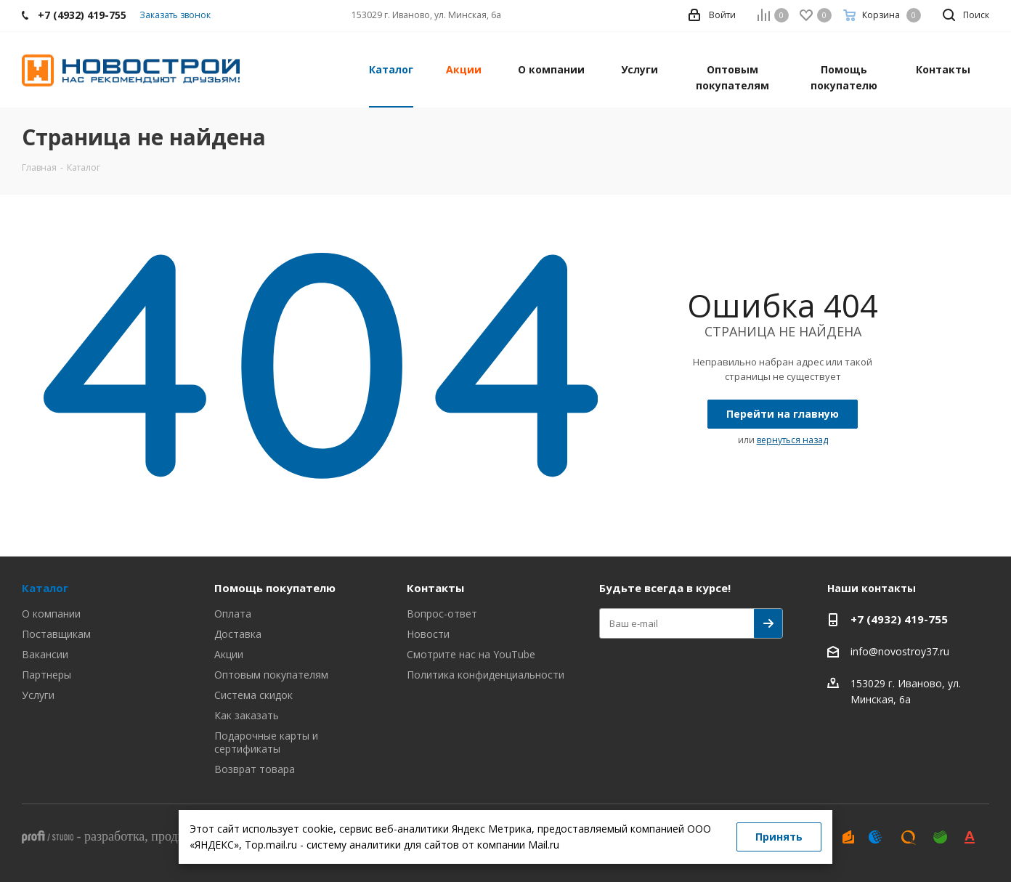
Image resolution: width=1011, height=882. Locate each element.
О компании (51, 613)
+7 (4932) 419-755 (899, 619)
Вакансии (45, 654)
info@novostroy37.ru (899, 651)
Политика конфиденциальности (485, 674)
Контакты (435, 587)
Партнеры (46, 674)
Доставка (237, 634)
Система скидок (253, 695)
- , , (166, 836)
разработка (114, 836)
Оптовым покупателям (271, 674)
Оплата (232, 613)
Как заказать (246, 715)
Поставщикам (56, 634)
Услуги (38, 695)
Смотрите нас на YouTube (471, 654)
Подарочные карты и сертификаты (266, 742)
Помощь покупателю (275, 587)
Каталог (45, 587)
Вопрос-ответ (442, 613)
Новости (428, 634)
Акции (228, 654)
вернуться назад (792, 440)
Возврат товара (254, 769)
